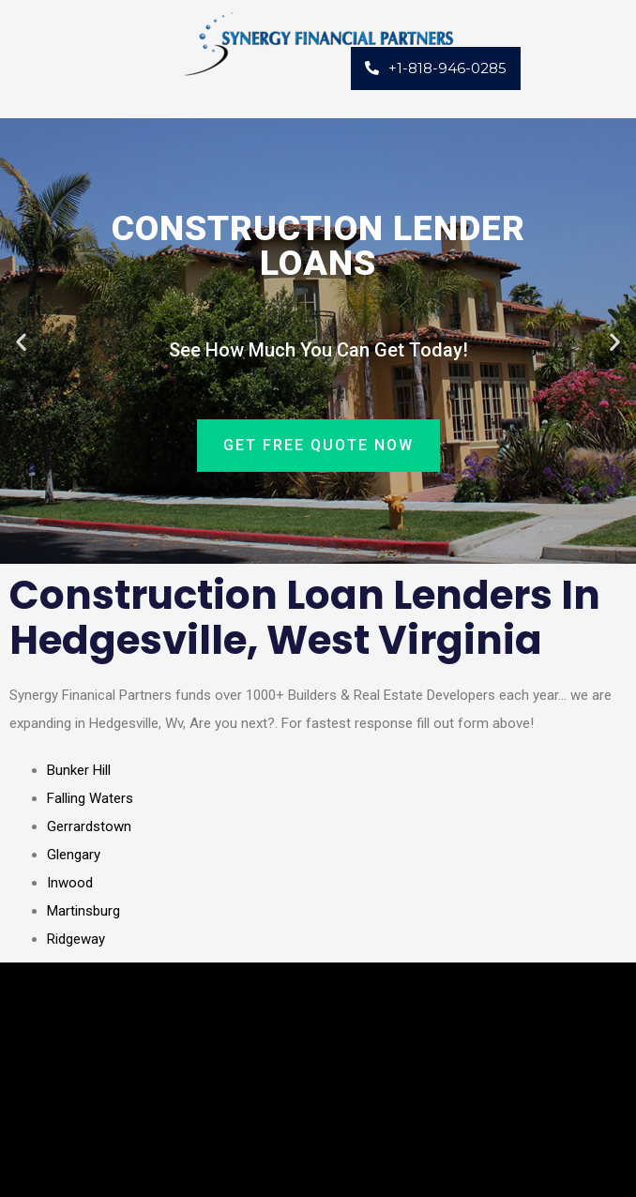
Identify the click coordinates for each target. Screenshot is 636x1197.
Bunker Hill (79, 770)
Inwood (70, 882)
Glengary (73, 854)
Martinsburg (83, 910)
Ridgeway (76, 939)
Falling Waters (90, 798)
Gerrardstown (89, 826)
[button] (21, 341)
